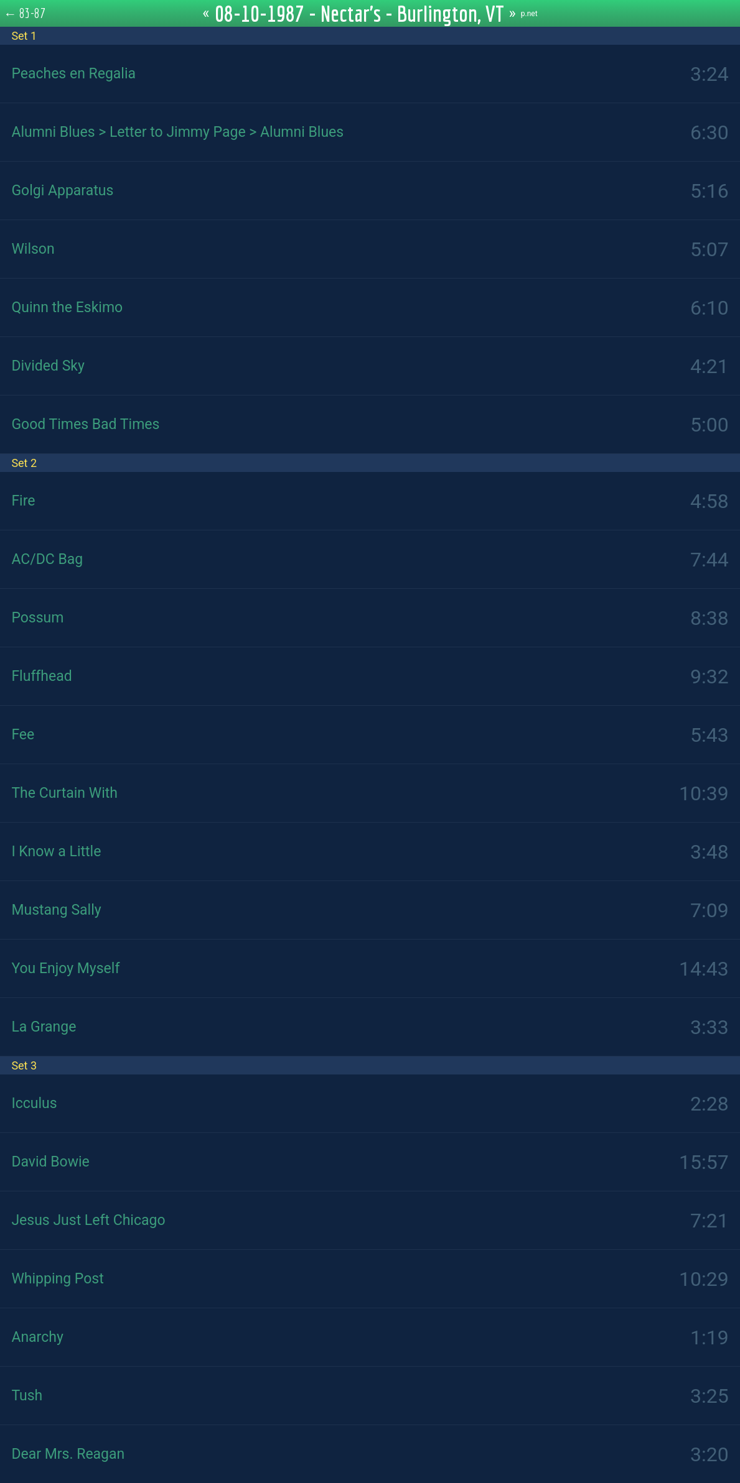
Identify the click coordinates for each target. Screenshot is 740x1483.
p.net (529, 13)
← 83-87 (24, 13)
